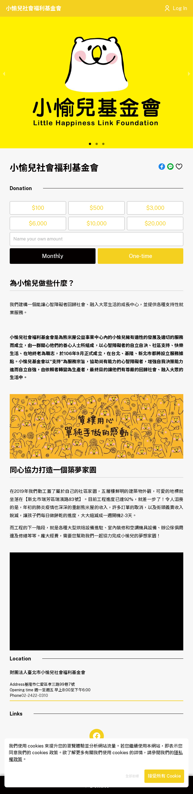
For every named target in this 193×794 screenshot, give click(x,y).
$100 (38, 208)
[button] (90, 144)
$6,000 (38, 223)
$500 (96, 208)
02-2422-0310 (34, 695)
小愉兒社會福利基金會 (33, 8)
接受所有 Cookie (164, 776)
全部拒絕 (132, 776)
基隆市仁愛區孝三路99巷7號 (49, 684)
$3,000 (155, 208)
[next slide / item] (189, 73)
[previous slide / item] (4, 73)
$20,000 (155, 223)
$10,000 (96, 223)
